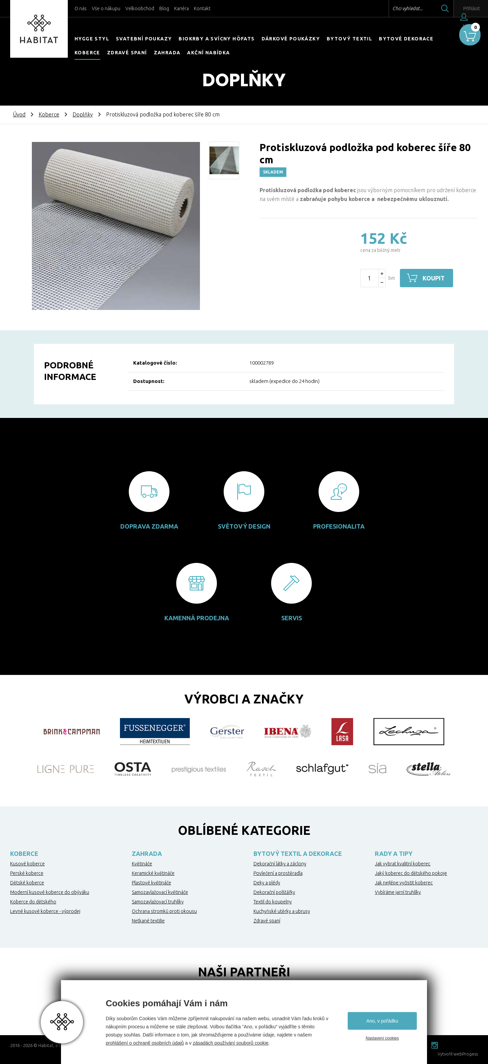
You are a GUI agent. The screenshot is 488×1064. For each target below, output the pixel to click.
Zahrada (167, 52)
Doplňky (83, 114)
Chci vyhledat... (393, 8)
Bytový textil (349, 38)
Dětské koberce (27, 882)
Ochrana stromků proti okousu (164, 911)
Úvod (19, 114)
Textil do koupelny (272, 901)
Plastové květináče (151, 882)
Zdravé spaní (127, 52)
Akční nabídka (208, 52)
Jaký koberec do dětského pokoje (411, 873)
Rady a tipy (393, 853)
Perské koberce (26, 873)
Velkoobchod (139, 8)
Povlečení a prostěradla (278, 873)
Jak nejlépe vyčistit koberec (404, 882)
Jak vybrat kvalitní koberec (402, 863)
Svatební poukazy (144, 38)
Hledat (430, 8)
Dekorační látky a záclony (279, 863)
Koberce (87, 52)
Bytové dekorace (406, 38)
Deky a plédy (266, 882)
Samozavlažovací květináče (160, 892)
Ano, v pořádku (382, 1021)
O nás (81, 8)
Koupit (435, 278)
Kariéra (181, 8)
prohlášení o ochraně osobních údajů (145, 1043)
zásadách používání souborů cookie (230, 1043)
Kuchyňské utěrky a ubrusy (281, 911)
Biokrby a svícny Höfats (217, 38)
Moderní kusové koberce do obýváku (49, 892)
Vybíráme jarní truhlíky (398, 892)
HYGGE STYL (92, 38)
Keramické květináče (153, 873)
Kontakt (202, 8)
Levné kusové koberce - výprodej (45, 911)
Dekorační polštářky (274, 892)
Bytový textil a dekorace (297, 853)
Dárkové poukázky (291, 38)
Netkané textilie (148, 920)
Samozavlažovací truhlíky (158, 901)
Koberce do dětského (33, 901)
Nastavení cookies (382, 1038)
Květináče (142, 863)
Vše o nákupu (106, 8)
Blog (164, 8)
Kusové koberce (27, 863)
